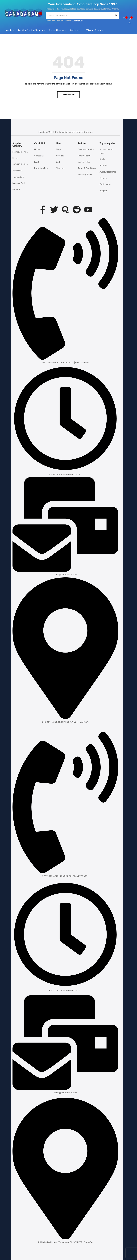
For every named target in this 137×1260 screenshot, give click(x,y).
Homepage (69, 94)
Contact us (77, 21)
